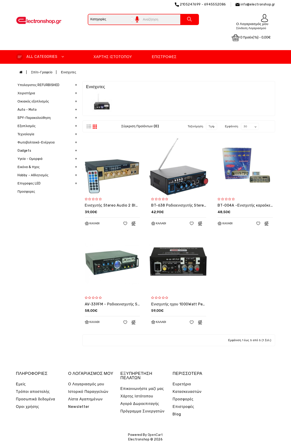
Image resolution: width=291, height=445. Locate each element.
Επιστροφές (164, 57)
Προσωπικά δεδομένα (35, 399)
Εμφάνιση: (232, 126)
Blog (177, 414)
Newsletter (78, 406)
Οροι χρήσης (27, 406)
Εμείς (21, 384)
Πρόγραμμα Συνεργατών (142, 411)
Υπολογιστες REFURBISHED (48, 85)
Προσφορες (26, 192)
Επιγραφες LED (48, 183)
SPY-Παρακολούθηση (48, 118)
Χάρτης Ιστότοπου (112, 57)
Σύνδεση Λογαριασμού (251, 28)
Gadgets (48, 151)
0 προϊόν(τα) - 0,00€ (251, 38)
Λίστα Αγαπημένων (85, 399)
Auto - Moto (48, 110)
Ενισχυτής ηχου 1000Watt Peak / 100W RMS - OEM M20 (200, 304)
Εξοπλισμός (48, 126)
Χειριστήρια (48, 93)
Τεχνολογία (48, 134)
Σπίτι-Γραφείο (42, 72)
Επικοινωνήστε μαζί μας (142, 388)
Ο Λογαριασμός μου (86, 384)
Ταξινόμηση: (196, 126)
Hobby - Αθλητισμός (48, 175)
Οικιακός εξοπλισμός (48, 101)
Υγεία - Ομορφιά (48, 159)
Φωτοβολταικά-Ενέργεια (48, 142)
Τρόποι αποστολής (33, 391)
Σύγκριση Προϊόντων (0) (140, 126)
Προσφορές (183, 399)
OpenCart (155, 435)
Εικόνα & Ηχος (48, 167)
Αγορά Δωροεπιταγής (139, 404)
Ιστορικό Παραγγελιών (88, 391)
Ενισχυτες (68, 72)
